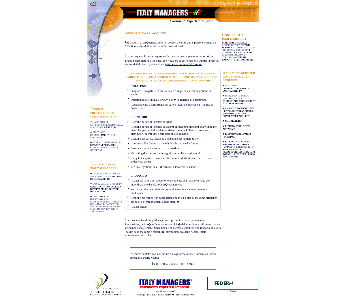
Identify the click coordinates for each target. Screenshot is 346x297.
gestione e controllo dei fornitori (183, 64)
